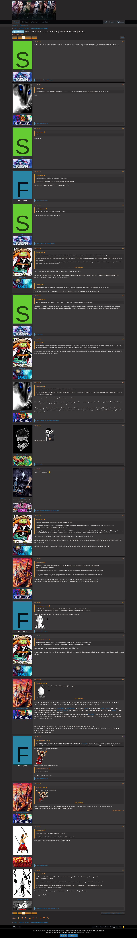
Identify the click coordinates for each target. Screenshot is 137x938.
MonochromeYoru (23, 455)
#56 (123, 679)
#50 (123, 425)
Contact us (95, 927)
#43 (123, 128)
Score (23, 71)
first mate (91, 714)
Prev (15, 37)
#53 (123, 559)
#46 (123, 248)
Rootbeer (16, 34)
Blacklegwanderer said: (42, 606)
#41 (123, 41)
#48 (123, 339)
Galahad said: (40, 132)
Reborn (22, 498)
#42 (123, 85)
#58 (123, 783)
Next (34, 37)
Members (45, 22)
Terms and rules (104, 927)
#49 (123, 382)
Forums (16, 22)
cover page (61, 708)
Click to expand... (79, 267)
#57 (123, 736)
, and (46, 243)
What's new (35, 22)
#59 (123, 826)
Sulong (114, 710)
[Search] (120, 22)
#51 (123, 469)
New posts (15, 25)
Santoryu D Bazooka (23, 856)
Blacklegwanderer (23, 588)
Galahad (23, 114)
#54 (123, 602)
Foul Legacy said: (41, 209)
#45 (123, 205)
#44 (123, 171)
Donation (25, 22)
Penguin (60, 710)
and (45, 80)
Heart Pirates (105, 708)
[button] (29, 22)
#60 (123, 870)
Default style (17, 927)
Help (120, 927)
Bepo (86, 708)
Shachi (65, 710)
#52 (123, 515)
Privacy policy (113, 927)
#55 (123, 636)
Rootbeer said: (40, 175)
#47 (123, 295)
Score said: (39, 88)
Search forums (24, 25)
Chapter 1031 (71, 708)
